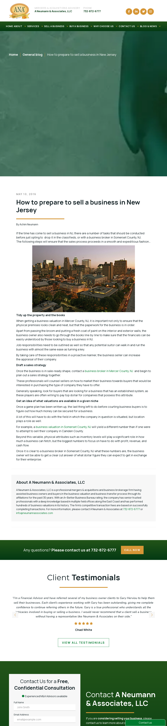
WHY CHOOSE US (106, 26)
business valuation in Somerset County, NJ (63, 427)
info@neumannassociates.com (34, 513)
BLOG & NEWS (150, 26)
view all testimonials (83, 642)
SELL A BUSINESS (56, 26)
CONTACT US (129, 26)
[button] (152, 615)
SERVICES (35, 26)
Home (13, 54)
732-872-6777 (131, 509)
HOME (9, 26)
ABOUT (20, 26)
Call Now (132, 550)
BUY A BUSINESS (81, 26)
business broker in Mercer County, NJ (109, 371)
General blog (33, 54)
